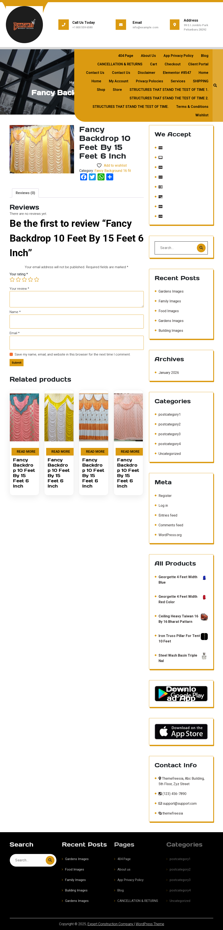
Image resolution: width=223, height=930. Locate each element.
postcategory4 (170, 493)
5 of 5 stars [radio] (36, 279)
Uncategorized (170, 503)
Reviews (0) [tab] (25, 193)
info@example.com (145, 27)
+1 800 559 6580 (82, 27)
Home (74, 82)
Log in (163, 555)
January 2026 (169, 394)
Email (15, 333)
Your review (19, 289)
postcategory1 (170, 464)
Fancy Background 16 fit (113, 171)
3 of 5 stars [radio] (24, 279)
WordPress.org (170, 584)
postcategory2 (170, 474)
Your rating (19, 274)
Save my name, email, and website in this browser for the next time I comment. (73, 354)
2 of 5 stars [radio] (18, 279)
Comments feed (171, 575)
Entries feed (168, 565)
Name (15, 312)
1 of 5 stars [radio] (12, 279)
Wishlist (201, 115)
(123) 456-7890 (172, 840)
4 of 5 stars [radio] (30, 279)
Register (165, 545)
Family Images (170, 351)
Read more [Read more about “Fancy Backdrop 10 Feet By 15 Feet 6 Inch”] (26, 452)
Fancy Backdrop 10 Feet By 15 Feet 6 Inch (24, 473)
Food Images (169, 361)
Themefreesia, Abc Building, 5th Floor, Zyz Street (181, 827)
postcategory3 (170, 484)
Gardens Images (171, 341)
